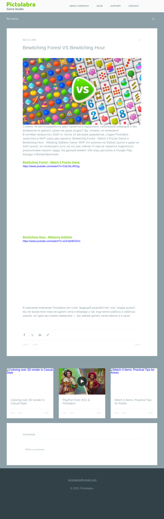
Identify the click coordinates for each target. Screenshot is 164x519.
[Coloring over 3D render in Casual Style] (30, 381)
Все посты (12, 18)
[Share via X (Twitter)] (32, 334)
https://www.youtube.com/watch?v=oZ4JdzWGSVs (51, 241)
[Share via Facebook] (24, 334)
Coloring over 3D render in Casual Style (27, 401)
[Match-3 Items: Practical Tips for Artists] (134, 381)
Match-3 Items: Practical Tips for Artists (133, 401)
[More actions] (139, 40)
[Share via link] (47, 334)
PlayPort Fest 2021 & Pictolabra (76, 401)
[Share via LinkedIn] (39, 334)
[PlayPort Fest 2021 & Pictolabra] (82, 381)
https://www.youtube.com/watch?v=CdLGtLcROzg (51, 166)
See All (153, 362)
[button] (153, 18)
